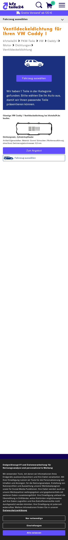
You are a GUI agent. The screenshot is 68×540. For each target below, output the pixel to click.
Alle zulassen (34, 533)
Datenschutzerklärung (15, 510)
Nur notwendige (34, 518)
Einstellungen (34, 525)
